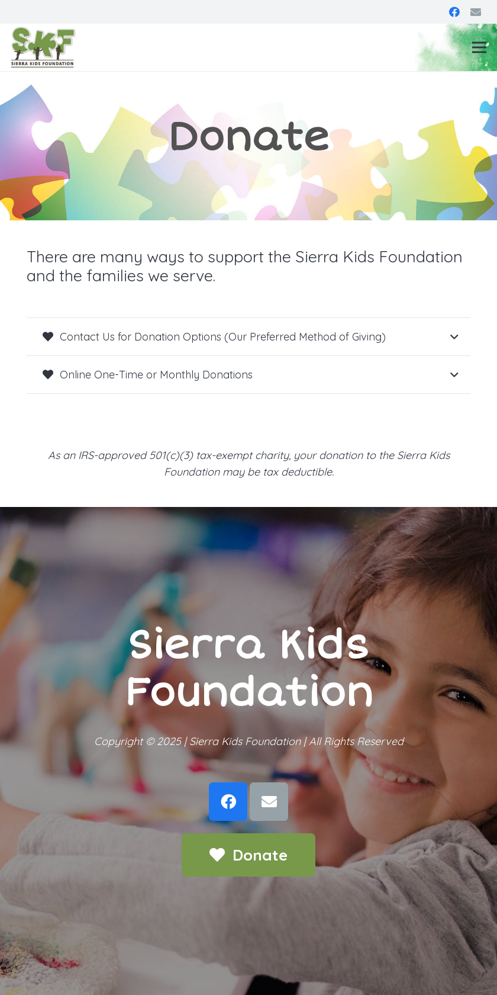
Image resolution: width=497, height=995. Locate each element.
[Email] (475, 12)
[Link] (43, 47)
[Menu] (479, 47)
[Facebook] (454, 12)
